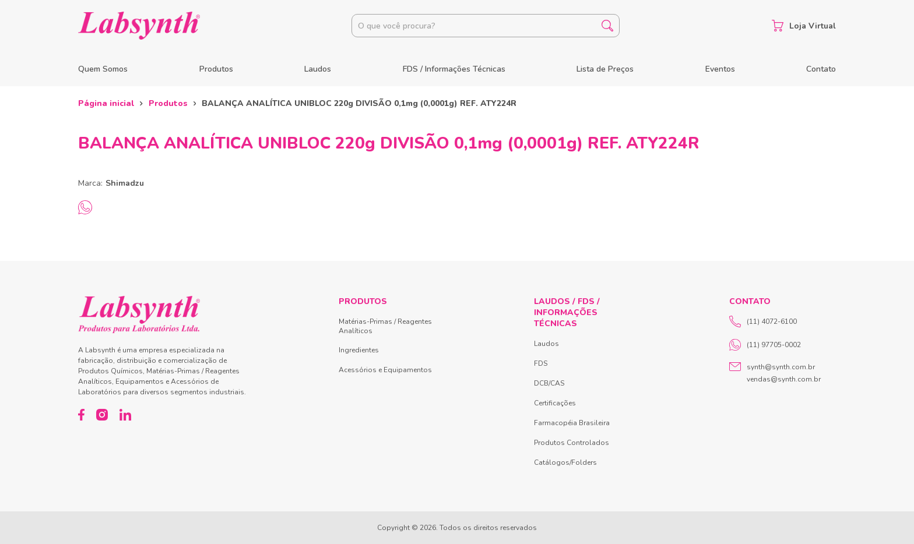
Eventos (720, 69)
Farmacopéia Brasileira (572, 423)
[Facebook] (81, 415)
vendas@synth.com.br (784, 379)
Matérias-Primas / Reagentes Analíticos (385, 326)
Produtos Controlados (571, 442)
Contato (821, 69)
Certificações (555, 403)
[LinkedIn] (125, 415)
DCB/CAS (549, 383)
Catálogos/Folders (565, 462)
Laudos (317, 69)
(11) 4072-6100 (763, 321)
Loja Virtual (804, 25)
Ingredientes (359, 350)
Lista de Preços (605, 69)
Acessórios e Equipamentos (385, 370)
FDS (540, 363)
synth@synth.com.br (781, 367)
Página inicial (106, 103)
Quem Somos (103, 69)
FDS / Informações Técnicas (454, 69)
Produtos (216, 69)
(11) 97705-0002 (765, 345)
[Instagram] (102, 415)
